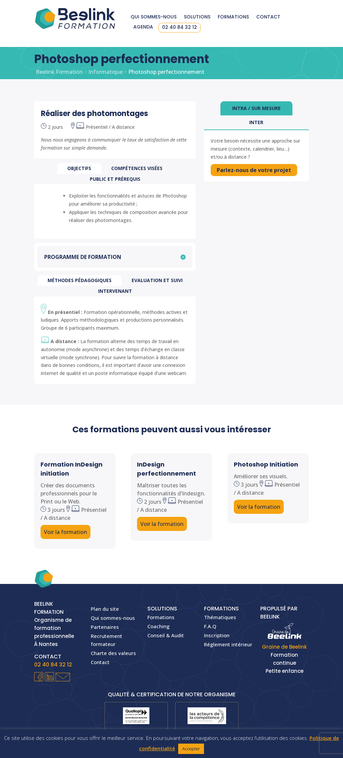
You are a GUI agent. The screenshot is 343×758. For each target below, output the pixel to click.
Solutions (197, 17)
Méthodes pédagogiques (80, 280)
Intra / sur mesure (256, 108)
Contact (268, 17)
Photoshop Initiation (266, 464)
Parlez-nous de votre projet (255, 170)
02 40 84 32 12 (179, 28)
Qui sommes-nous (154, 17)
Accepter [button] (191, 749)
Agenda (143, 27)
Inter (256, 122)
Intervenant (115, 291)
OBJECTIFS (79, 168)
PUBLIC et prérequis (115, 179)
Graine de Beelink (284, 646)
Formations (233, 17)
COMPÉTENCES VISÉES (136, 168)
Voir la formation (65, 532)
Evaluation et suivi (157, 280)
